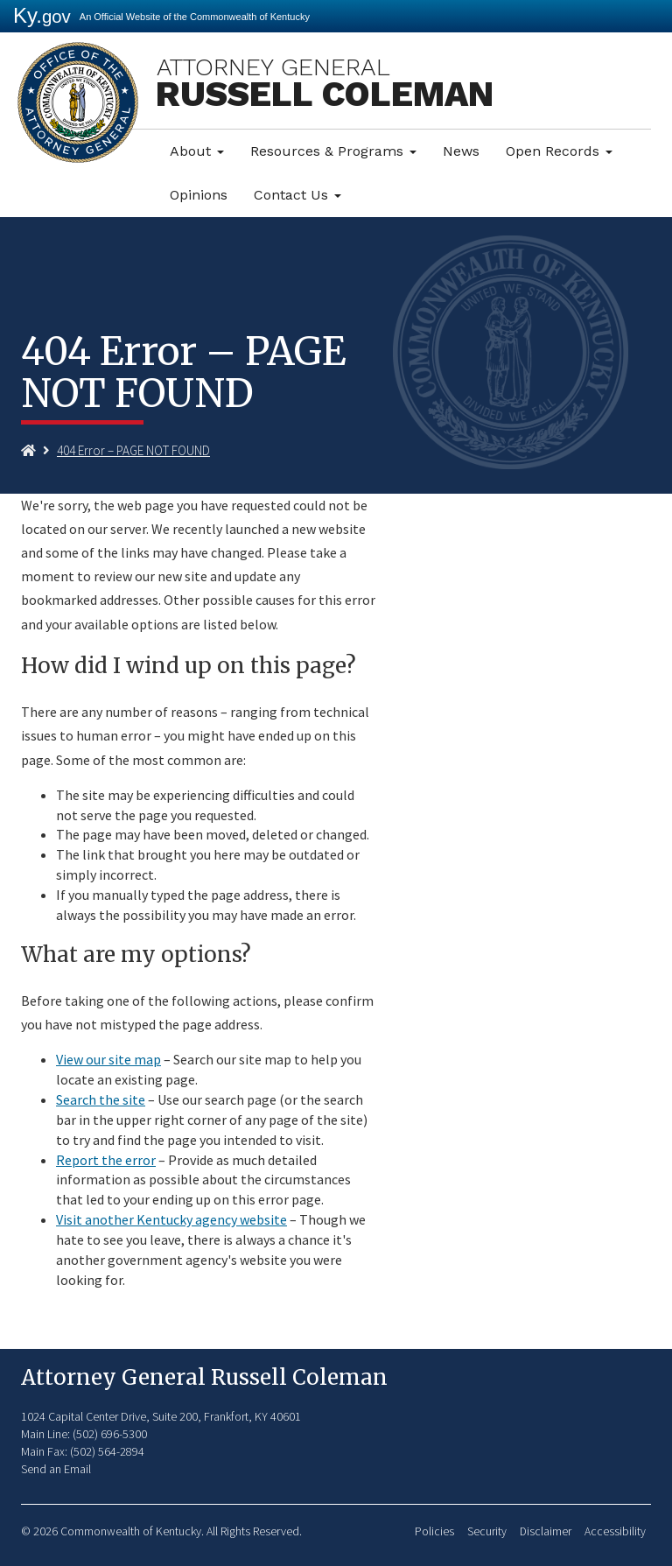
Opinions (199, 194)
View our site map (108, 1059)
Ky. (42, 15)
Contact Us (297, 194)
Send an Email (56, 1469)
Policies (434, 1531)
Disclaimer (545, 1531)
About (197, 151)
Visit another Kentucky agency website (171, 1219)
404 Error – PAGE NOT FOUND (133, 450)
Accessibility (615, 1531)
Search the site (100, 1099)
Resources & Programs (333, 151)
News (461, 151)
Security (487, 1531)
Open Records (559, 151)
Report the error (106, 1160)
